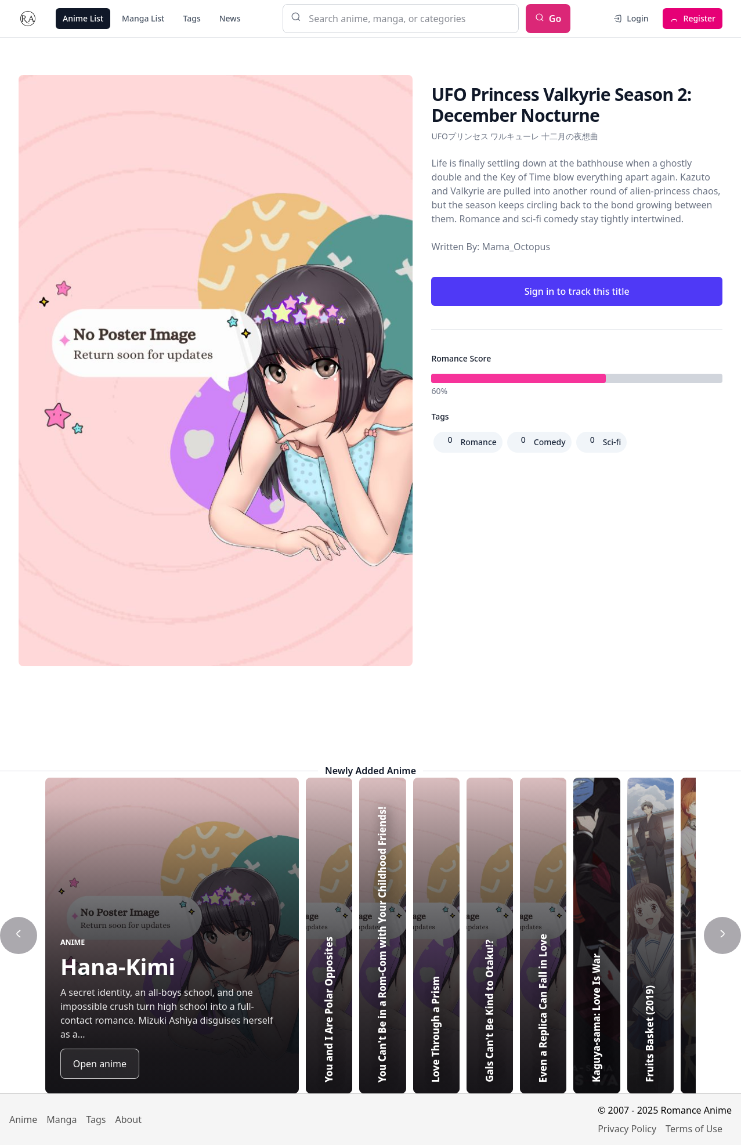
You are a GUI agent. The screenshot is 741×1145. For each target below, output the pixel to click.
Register (692, 18)
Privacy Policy (627, 1128)
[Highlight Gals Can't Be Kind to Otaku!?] (586, 935)
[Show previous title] (18, 935)
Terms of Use (694, 1128)
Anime (23, 1119)
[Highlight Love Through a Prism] (528, 935)
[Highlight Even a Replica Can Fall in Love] (644, 935)
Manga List (143, 18)
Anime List (83, 18)
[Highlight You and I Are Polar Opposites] (412, 935)
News (230, 18)
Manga (61, 1119)
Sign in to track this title (577, 291)
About (128, 1119)
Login (630, 18)
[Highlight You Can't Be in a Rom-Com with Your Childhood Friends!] (470, 935)
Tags (191, 18)
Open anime (99, 1063)
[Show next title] (722, 935)
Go (548, 19)
